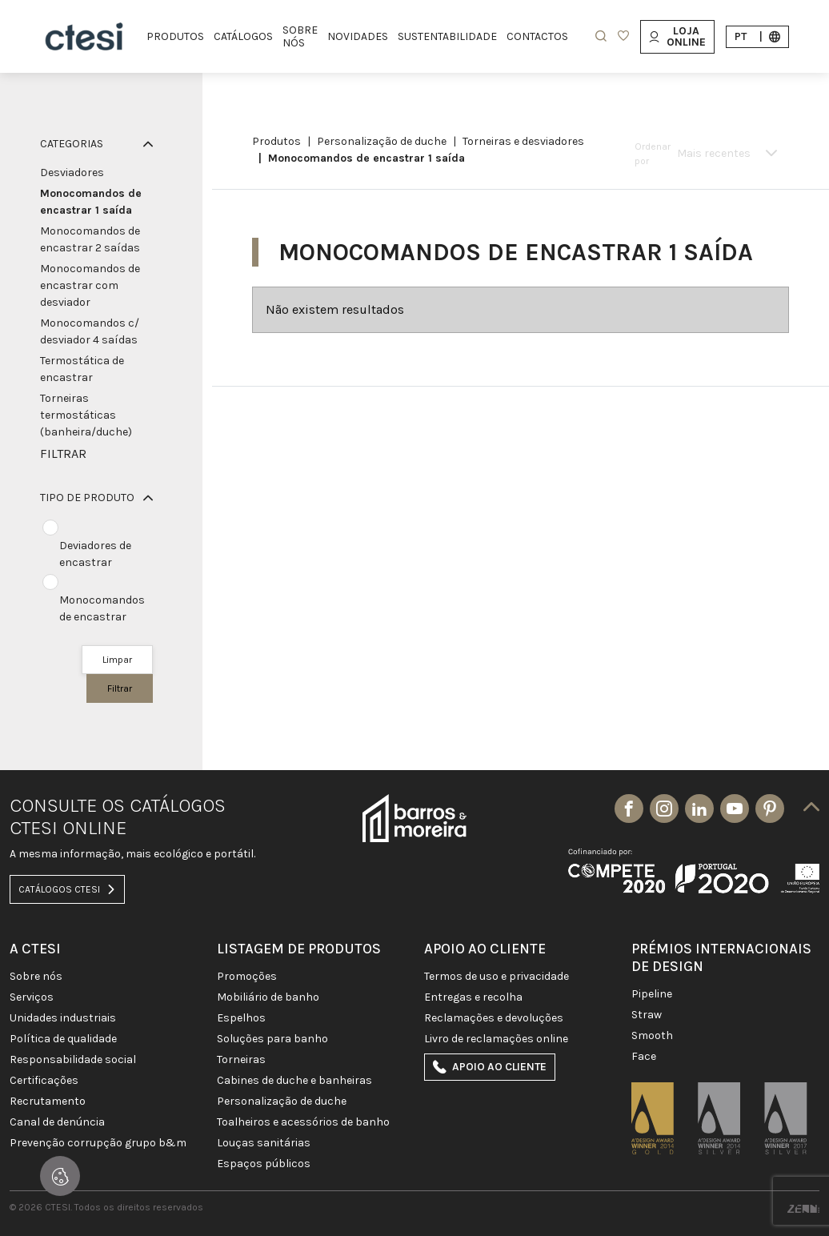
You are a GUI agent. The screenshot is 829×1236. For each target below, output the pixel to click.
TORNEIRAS (241, 1059)
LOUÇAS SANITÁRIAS (263, 1143)
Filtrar (119, 688)
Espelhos (241, 1018)
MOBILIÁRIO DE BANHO (268, 997)
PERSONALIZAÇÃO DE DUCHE (382, 141)
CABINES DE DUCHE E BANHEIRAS (294, 1080)
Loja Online (677, 36)
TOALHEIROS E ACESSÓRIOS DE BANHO (303, 1122)
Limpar (117, 659)
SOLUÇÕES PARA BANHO (272, 1039)
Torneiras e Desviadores (523, 141)
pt (757, 36)
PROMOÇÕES (247, 976)
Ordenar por (653, 154)
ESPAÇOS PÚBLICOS (263, 1164)
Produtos (276, 141)
